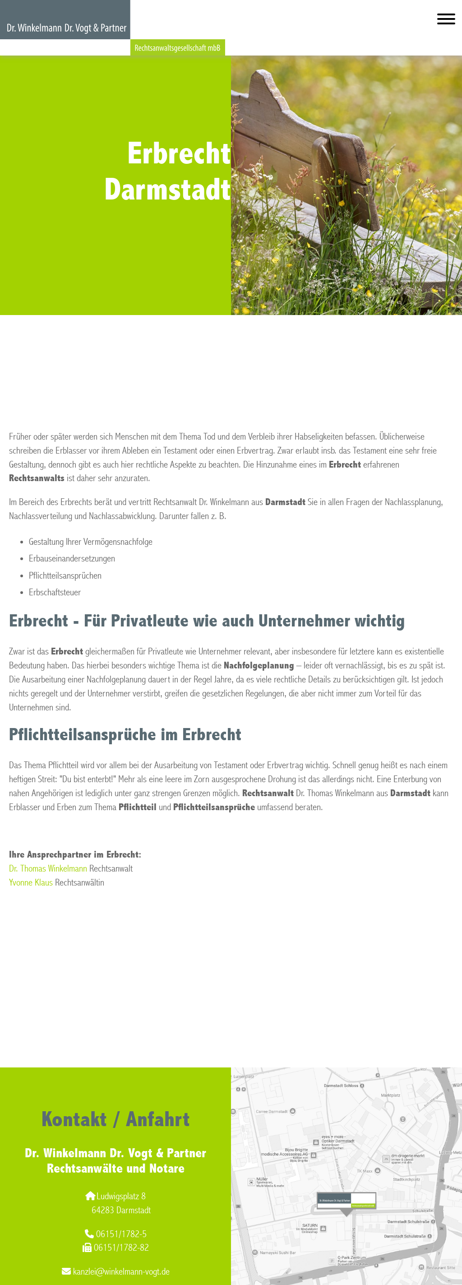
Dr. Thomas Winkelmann (48, 868)
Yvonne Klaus (31, 882)
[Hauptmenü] (446, 21)
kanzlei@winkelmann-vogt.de (116, 1271)
